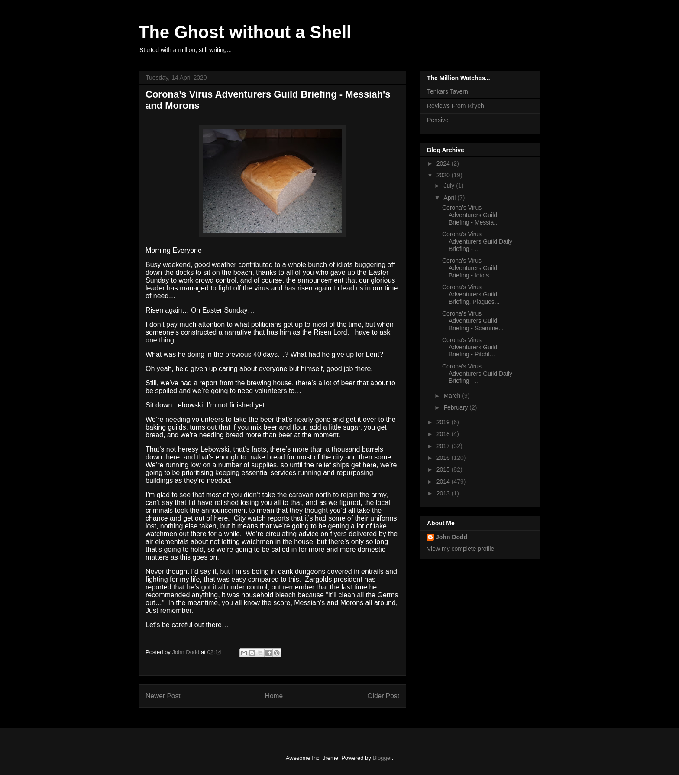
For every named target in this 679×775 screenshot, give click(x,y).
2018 (444, 433)
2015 (444, 469)
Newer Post (163, 696)
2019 (444, 422)
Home (274, 696)
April (450, 197)
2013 (444, 493)
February (456, 407)
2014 (444, 481)
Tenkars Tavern (447, 91)
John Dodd (451, 537)
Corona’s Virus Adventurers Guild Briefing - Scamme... (473, 321)
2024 (444, 163)
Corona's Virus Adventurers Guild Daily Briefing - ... (477, 241)
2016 (444, 457)
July (449, 185)
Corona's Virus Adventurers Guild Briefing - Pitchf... (469, 347)
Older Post (383, 696)
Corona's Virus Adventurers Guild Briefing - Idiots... (469, 268)
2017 (444, 446)
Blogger (381, 758)
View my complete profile (460, 548)
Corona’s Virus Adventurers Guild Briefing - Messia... (470, 215)
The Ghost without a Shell (245, 32)
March (452, 395)
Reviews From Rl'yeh (455, 105)
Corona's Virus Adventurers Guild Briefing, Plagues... (471, 294)
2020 (444, 175)
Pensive (438, 120)
